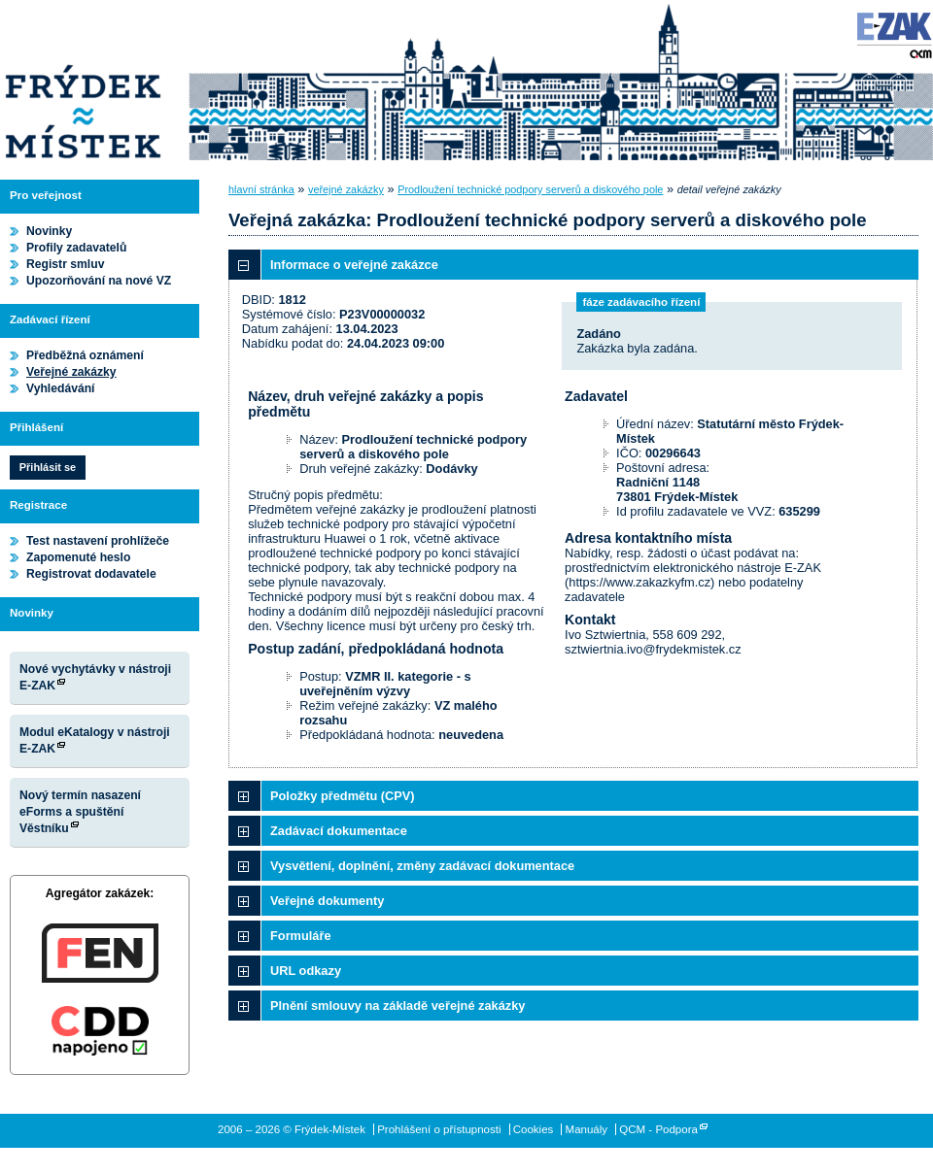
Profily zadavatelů (76, 247)
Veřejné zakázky (71, 372)
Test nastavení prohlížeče (97, 541)
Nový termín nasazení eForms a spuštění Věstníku (80, 811)
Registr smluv (65, 264)
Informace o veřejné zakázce (354, 264)
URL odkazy (305, 970)
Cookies (533, 1129)
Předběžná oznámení (85, 355)
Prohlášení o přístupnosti (439, 1129)
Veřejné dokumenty (327, 900)
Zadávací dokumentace (338, 830)
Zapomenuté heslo (78, 557)
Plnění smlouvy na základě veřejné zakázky (397, 1005)
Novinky (49, 231)
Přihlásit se (47, 467)
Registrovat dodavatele (91, 574)
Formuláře (300, 935)
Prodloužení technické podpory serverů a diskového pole (530, 189)
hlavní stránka (261, 189)
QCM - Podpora (658, 1129)
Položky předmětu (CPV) (342, 795)
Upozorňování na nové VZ (98, 280)
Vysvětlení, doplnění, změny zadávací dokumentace (422, 865)
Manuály (587, 1129)
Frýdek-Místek (82, 82)
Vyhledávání (60, 388)
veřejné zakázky (346, 189)
